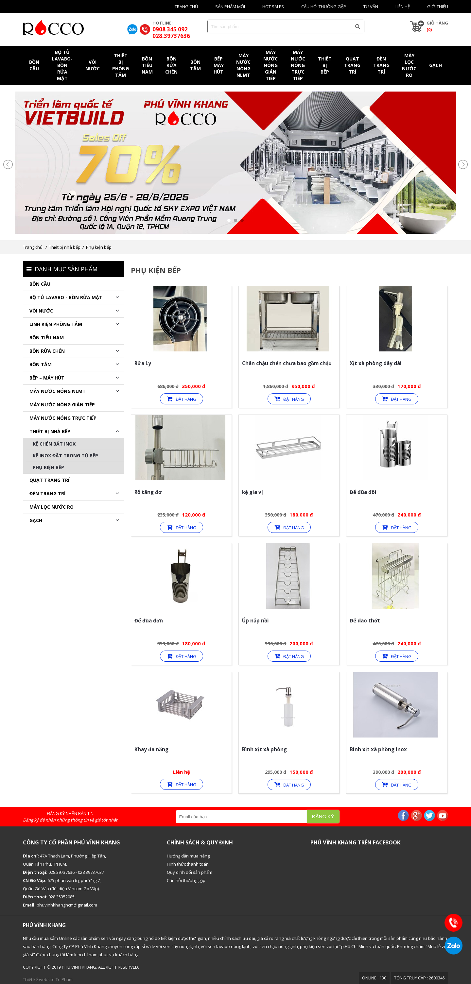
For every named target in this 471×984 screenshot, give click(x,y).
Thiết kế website (39, 979)
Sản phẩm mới (230, 6)
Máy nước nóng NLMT (57, 391)
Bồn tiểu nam (46, 337)
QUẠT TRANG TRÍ (49, 480)
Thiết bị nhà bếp (64, 247)
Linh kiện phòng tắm (55, 324)
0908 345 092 (170, 29)
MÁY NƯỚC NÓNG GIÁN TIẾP (62, 404)
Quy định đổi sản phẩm (189, 872)
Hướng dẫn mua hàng (188, 856)
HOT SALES (273, 6)
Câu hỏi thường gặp (323, 6)
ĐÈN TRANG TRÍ (47, 493)
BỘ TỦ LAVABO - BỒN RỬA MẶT (65, 297)
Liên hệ (402, 6)
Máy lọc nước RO (51, 507)
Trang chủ (186, 6)
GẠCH (35, 520)
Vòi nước (41, 311)
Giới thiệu (437, 6)
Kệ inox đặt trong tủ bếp (65, 455)
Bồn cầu (39, 284)
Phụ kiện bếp (99, 247)
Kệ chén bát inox (54, 444)
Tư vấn (370, 6)
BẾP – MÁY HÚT (46, 378)
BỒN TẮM (40, 364)
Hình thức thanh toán (188, 864)
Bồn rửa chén (47, 351)
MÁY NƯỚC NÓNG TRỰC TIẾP (62, 418)
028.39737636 (171, 36)
